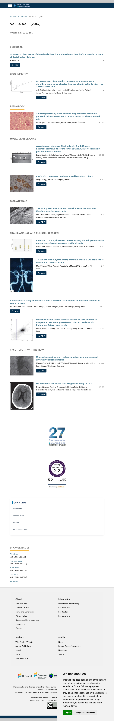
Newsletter (63, 650)
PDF (16, 65)
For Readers (63, 612)
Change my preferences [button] (85, 712)
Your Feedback (21, 658)
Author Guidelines (20, 529)
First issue (14, 554)
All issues (14, 581)
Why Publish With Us (24, 642)
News (60, 642)
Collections (17, 509)
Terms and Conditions (24, 612)
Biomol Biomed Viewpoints (69, 646)
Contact (18, 628)
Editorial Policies (22, 608)
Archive (16, 522)
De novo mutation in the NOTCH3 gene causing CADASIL (65, 383)
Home (13, 16)
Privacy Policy (21, 616)
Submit (18, 650)
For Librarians (64, 616)
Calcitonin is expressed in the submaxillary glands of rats (64, 176)
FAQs (17, 654)
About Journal (21, 603)
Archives (22, 16)
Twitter (61, 654)
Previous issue (16, 561)
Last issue (14, 574)
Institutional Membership (68, 603)
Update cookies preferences (27, 620)
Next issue (14, 567)
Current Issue (18, 515)
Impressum (20, 624)
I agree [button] (68, 712)
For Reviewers (64, 608)
